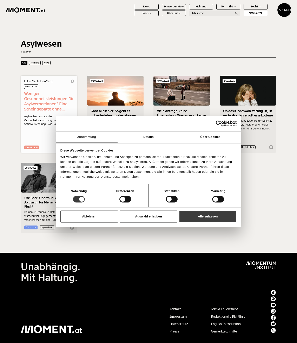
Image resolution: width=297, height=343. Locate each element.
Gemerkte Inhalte (224, 331)
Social (240, 10)
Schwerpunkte (159, 10)
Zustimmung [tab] (86, 137)
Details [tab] (148, 137)
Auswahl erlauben (148, 216)
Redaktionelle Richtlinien (229, 316)
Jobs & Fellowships (224, 309)
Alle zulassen (208, 216)
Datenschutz (179, 324)
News (131, 10)
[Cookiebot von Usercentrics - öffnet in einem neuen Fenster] (219, 123)
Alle (24, 62)
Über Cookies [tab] (210, 137)
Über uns (159, 16)
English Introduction (226, 324)
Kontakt (175, 309)
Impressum (178, 316)
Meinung (186, 10)
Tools (131, 16)
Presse (174, 331)
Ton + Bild (213, 10)
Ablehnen (89, 216)
